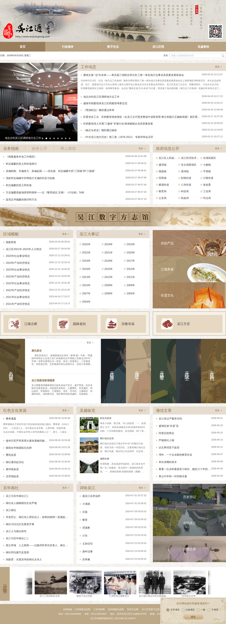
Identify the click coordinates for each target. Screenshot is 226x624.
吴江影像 (4, 584)
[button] (42, 138)
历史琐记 (189, 497)
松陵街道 (186, 178)
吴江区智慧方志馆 (151, 609)
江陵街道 (208, 178)
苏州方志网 (132, 609)
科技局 (185, 191)
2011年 (131, 277)
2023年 (131, 244)
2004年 (86, 301)
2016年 (86, 269)
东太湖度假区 (188, 164)
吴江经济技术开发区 (191, 158)
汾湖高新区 (209, 158)
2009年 (108, 285)
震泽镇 (185, 171)
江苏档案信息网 (82, 609)
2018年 (108, 260)
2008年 (131, 285)
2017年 (131, 260)
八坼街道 (186, 184)
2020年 (131, 252)
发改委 (207, 184)
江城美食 (167, 269)
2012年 (108, 277)
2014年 (131, 269)
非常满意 (173, 609)
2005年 (131, 293)
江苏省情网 (99, 609)
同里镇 (162, 178)
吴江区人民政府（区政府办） (168, 158)
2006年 (108, 293)
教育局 (162, 191)
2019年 (86, 260)
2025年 (86, 244)
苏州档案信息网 (116, 609)
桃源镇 (162, 171)
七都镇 (207, 164)
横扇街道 (164, 184)
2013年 (86, 277)
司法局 (207, 198)
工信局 (207, 191)
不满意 (212, 609)
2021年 (108, 252)
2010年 (86, 285)
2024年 (108, 244)
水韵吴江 (189, 523)
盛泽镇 (162, 164)
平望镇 (207, 171)
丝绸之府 (189, 549)
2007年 (86, 293)
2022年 (86, 252)
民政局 (185, 198)
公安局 (162, 198)
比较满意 (188, 609)
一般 (201, 609)
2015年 (108, 269)
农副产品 (167, 243)
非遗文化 (167, 295)
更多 (217, 66)
